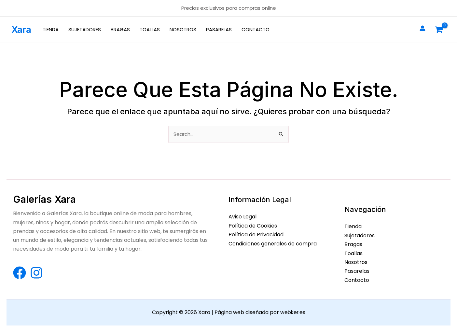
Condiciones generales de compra (272, 243)
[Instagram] (36, 273)
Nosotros (355, 262)
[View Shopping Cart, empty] (439, 29)
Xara (21, 29)
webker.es (293, 312)
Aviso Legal (242, 217)
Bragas (353, 244)
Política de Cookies (252, 226)
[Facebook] (19, 273)
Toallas (353, 253)
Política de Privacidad (256, 235)
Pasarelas (356, 271)
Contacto (356, 280)
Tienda (353, 227)
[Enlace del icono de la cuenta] (422, 28)
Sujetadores (359, 236)
